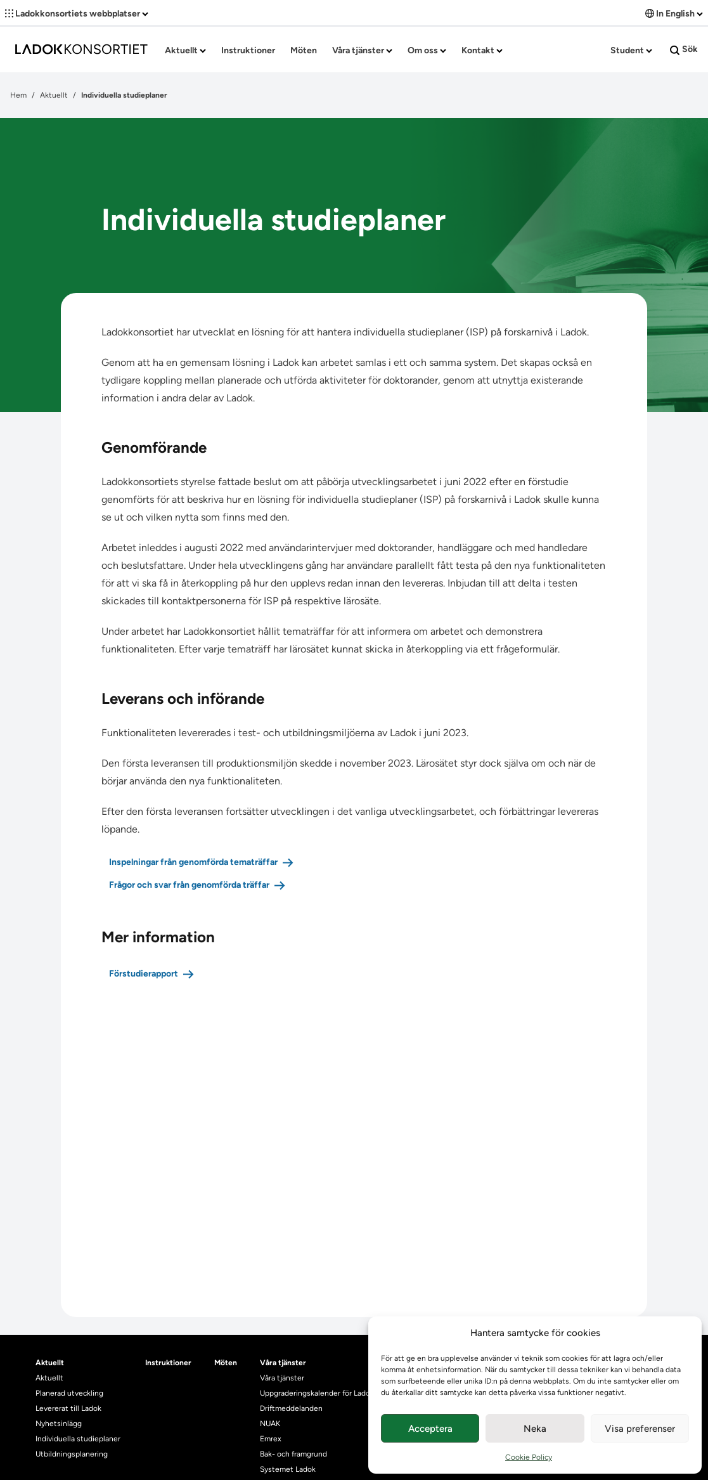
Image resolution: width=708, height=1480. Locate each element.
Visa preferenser (640, 1428)
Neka (535, 1428)
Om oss (427, 50)
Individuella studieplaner (78, 1438)
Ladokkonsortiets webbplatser (76, 13)
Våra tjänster (362, 50)
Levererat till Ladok (68, 1408)
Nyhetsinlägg (58, 1423)
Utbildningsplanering (71, 1454)
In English (674, 13)
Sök (684, 49)
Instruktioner (248, 50)
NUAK (270, 1423)
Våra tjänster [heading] (283, 1362)
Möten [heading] (225, 1362)
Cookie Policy (528, 1457)
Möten (303, 50)
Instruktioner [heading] (168, 1362)
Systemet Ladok (288, 1469)
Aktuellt (185, 50)
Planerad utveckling (69, 1393)
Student (631, 50)
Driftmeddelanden (291, 1408)
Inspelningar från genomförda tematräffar (193, 862)
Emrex (270, 1438)
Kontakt (482, 50)
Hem (18, 95)
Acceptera (430, 1428)
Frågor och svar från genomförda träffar (189, 885)
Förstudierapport (143, 973)
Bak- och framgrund (293, 1454)
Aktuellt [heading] (49, 1362)
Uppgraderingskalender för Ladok (317, 1393)
